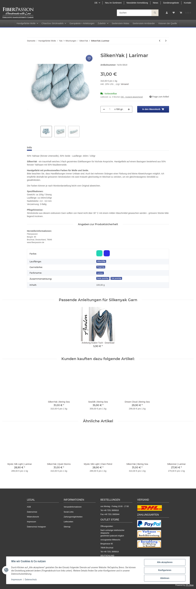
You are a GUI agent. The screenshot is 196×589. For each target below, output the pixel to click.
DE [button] (95, 3)
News (155, 3)
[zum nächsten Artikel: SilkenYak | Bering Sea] (166, 40)
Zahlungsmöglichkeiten (73, 517)
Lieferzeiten (68, 522)
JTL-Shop (190, 585)
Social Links (69, 512)
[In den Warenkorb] (29, 50)
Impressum (31, 522)
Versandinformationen (73, 507)
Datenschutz (32, 512)
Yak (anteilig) (116, 278)
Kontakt (187, 3)
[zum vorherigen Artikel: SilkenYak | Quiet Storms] (159, 40)
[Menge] (109, 109)
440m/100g (101, 261)
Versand (124, 84)
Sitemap (67, 527)
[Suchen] (134, 12)
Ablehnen (164, 578)
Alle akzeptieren (164, 562)
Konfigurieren (164, 570)
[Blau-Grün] (99, 253)
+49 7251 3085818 (111, 510)
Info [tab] (29, 147)
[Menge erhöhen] (128, 109)
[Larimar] (100, 273)
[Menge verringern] (104, 109)
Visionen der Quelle (167, 23)
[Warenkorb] (185, 12)
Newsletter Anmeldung (137, 3)
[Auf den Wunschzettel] (89, 58)
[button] (166, 12)
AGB (29, 507)
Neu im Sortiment (113, 3)
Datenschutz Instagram (36, 527)
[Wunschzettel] (173, 12)
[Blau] (107, 253)
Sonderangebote (171, 3)
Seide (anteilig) (103, 278)
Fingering (100, 267)
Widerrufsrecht (33, 517)
